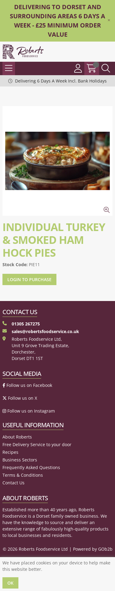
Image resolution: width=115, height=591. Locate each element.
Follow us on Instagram (28, 411)
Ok (10, 583)
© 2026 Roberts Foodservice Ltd (35, 549)
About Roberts (17, 437)
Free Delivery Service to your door (36, 444)
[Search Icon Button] (106, 68)
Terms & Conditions (22, 475)
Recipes (10, 452)
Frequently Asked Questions (31, 467)
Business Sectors (19, 460)
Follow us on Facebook (27, 385)
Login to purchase (29, 279)
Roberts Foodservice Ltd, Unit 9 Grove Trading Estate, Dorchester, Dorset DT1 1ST (35, 348)
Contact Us (13, 483)
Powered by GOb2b (93, 549)
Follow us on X (19, 398)
